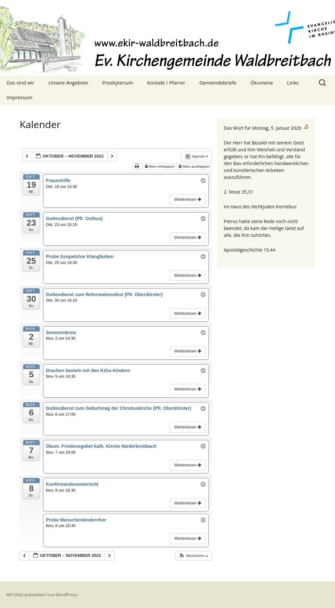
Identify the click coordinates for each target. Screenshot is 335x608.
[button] (193, 555)
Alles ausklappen (195, 166)
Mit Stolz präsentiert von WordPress (42, 595)
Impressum (19, 97)
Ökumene (262, 82)
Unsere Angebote (68, 82)
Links (293, 82)
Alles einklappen (160, 166)
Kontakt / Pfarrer (166, 82)
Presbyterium (117, 82)
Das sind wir (20, 82)
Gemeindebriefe (217, 82)
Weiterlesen (188, 199)
